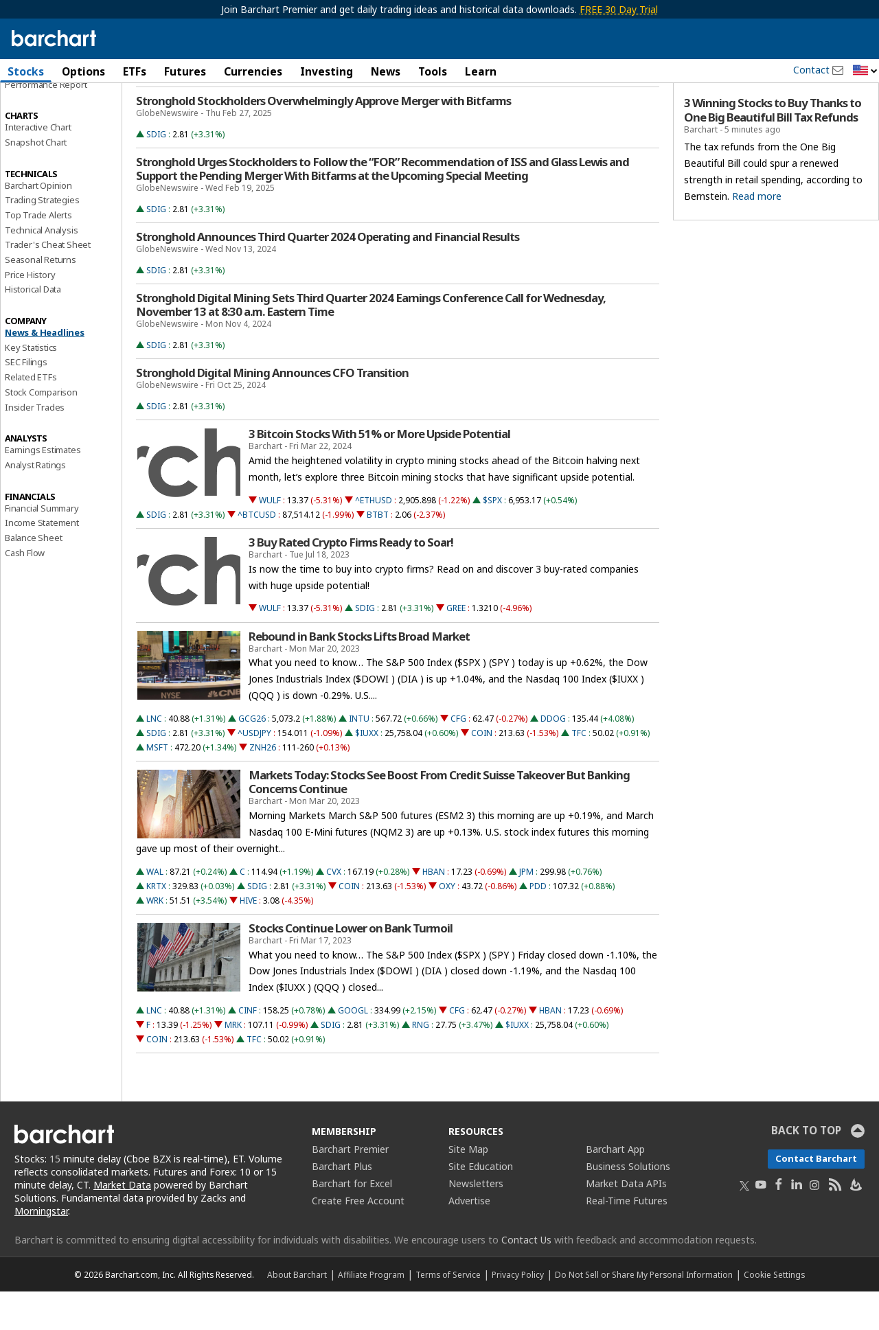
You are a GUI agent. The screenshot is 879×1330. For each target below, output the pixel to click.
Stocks (26, 71)
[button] (865, 71)
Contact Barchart (816, 1197)
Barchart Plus (342, 1204)
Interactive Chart (38, 165)
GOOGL (353, 1049)
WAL (154, 910)
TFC (578, 771)
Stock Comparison (41, 430)
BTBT (378, 553)
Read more (756, 234)
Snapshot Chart (36, 180)
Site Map (468, 1187)
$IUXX (366, 771)
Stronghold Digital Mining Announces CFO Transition (272, 411)
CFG (458, 757)
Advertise (469, 1239)
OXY (447, 924)
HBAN (433, 910)
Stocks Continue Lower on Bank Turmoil (351, 967)
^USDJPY (254, 771)
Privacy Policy (518, 1312)
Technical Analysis (41, 268)
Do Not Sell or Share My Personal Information (644, 1312)
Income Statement (42, 561)
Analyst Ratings (35, 503)
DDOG (553, 757)
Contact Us (526, 1278)
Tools (432, 71)
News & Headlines (44, 371)
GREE (456, 647)
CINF (247, 1049)
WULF (270, 538)
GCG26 (252, 757)
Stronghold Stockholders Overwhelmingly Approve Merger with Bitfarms (323, 139)
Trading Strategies (42, 238)
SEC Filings (26, 401)
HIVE (248, 939)
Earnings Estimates (42, 488)
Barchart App (615, 1187)
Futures (185, 71)
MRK (233, 1063)
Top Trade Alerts (38, 253)
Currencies (253, 71)
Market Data (122, 1223)
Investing (326, 71)
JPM (526, 910)
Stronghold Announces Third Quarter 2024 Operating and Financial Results (327, 275)
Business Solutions (628, 1204)
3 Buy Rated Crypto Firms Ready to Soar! (351, 581)
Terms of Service (448, 1312)
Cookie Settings (774, 1312)
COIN (481, 771)
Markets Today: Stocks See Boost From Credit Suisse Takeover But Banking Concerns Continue (439, 820)
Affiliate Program (371, 1312)
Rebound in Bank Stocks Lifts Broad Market (359, 675)
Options (83, 71)
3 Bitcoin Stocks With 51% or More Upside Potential (379, 472)
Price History (30, 313)
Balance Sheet (33, 576)
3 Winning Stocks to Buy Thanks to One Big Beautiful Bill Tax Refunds (772, 149)
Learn (480, 71)
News (385, 71)
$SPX (492, 538)
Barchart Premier (350, 1187)
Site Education (480, 1204)
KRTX (156, 924)
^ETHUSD (373, 538)
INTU (359, 757)
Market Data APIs (626, 1221)
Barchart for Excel (352, 1221)
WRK (154, 939)
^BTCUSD (257, 553)
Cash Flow (25, 591)
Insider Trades (35, 445)
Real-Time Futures (626, 1239)
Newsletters (475, 1221)
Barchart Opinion (38, 224)
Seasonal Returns (40, 298)
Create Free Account (358, 1239)
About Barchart (297, 1312)
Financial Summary (42, 546)
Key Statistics (31, 386)
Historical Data (33, 328)
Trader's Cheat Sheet (48, 283)
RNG (420, 1063)
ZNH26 (262, 786)
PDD (538, 924)
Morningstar (41, 1249)
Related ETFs (31, 415)
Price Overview (35, 108)
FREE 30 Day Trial (619, 9)
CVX (333, 910)
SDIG (156, 173)
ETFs (134, 71)
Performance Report (46, 123)
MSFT (157, 786)
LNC (154, 757)
